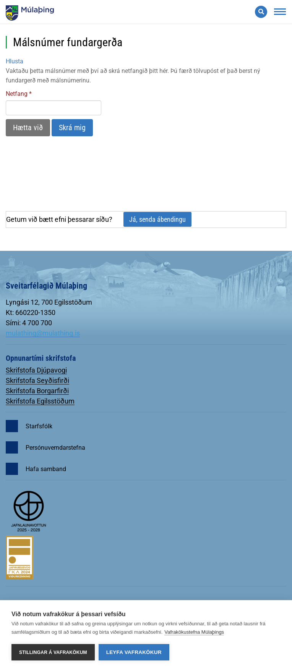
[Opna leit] (261, 12)
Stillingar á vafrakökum (53, 652)
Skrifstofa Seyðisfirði (37, 380)
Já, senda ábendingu (157, 219)
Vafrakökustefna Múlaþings (194, 632)
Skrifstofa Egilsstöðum (40, 401)
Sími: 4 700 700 (29, 323)
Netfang (17, 93)
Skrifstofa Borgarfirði (37, 391)
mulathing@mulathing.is (43, 333)
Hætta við (28, 127)
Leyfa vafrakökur (134, 652)
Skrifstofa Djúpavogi (36, 370)
